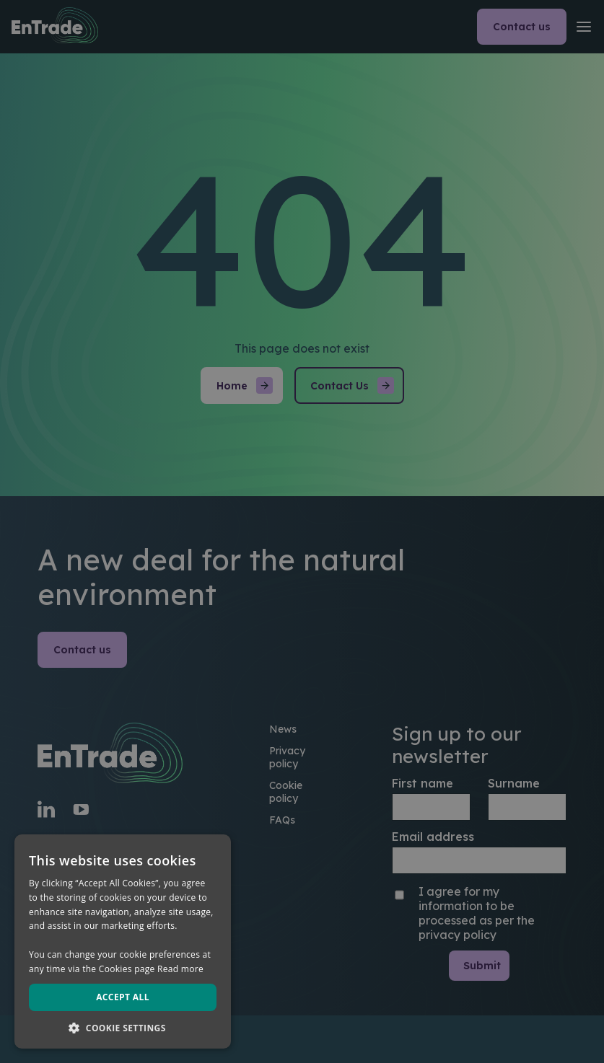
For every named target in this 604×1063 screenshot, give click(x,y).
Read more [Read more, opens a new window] (180, 969)
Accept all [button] (122, 997)
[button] (122, 1027)
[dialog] (302, 531)
